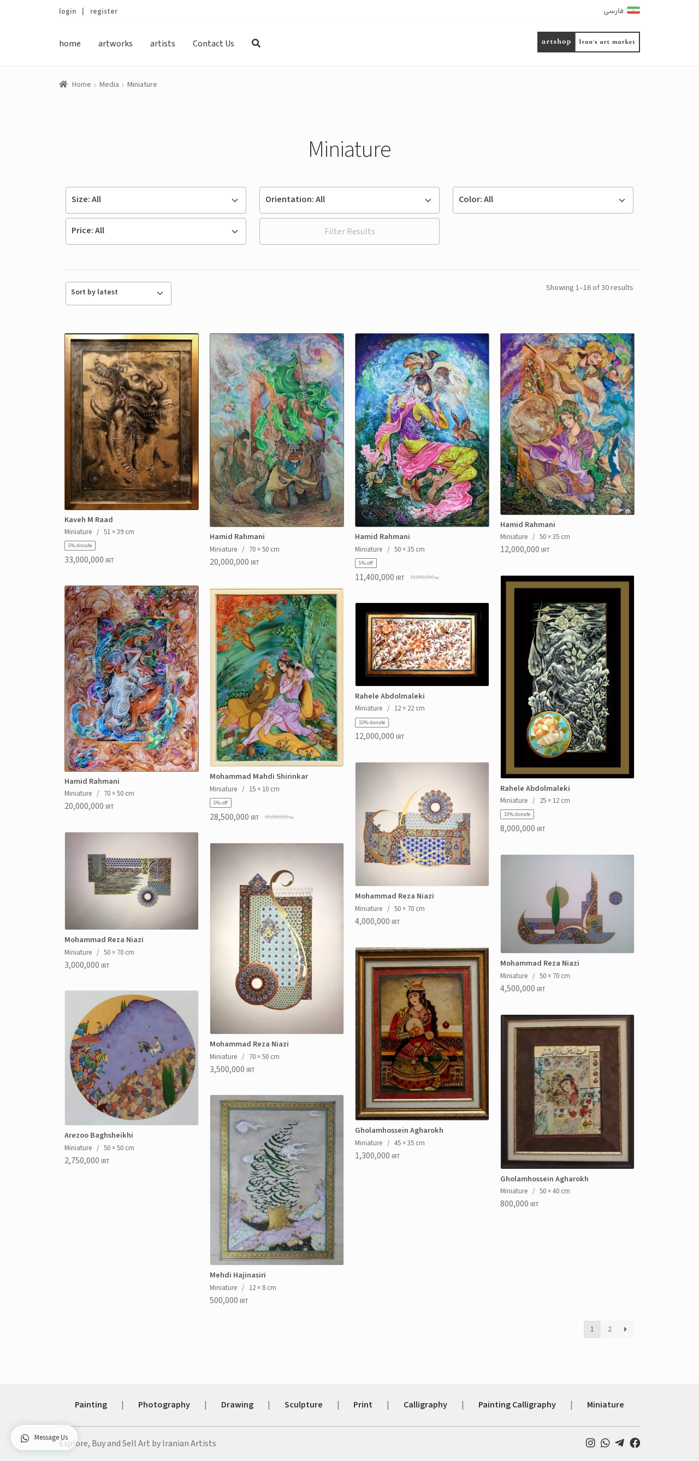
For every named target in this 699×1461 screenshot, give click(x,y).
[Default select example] (156, 200)
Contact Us (213, 44)
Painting (91, 1405)
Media (109, 84)
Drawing (237, 1405)
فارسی (613, 11)
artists (162, 44)
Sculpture (304, 1405)
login (67, 11)
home (70, 44)
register (103, 11)
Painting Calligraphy (517, 1405)
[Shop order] (118, 293)
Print (362, 1405)
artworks (115, 44)
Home (81, 84)
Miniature (605, 1405)
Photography (164, 1405)
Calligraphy (425, 1405)
